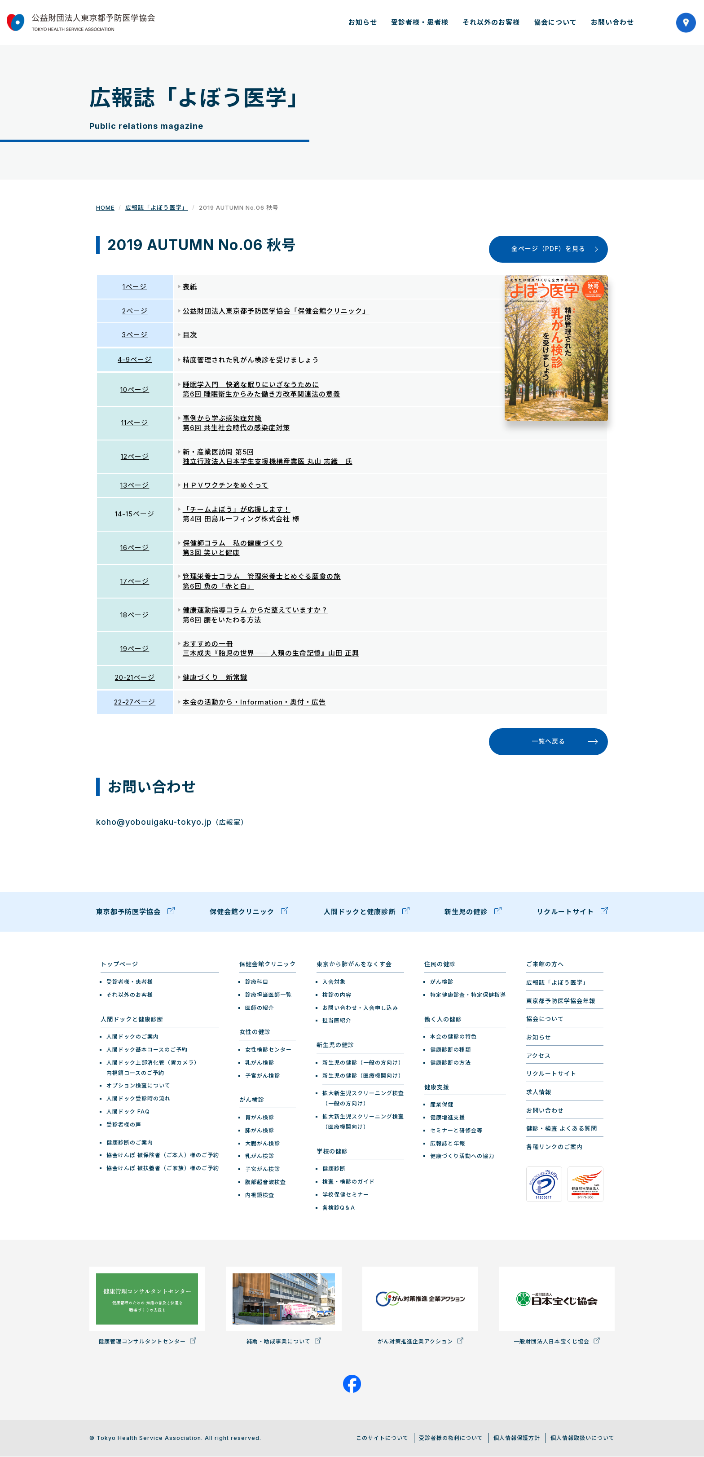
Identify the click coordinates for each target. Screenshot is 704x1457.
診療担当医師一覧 (268, 994)
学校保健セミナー (345, 1194)
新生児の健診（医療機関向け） (363, 1075)
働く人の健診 (443, 1019)
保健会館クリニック (249, 913)
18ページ (134, 615)
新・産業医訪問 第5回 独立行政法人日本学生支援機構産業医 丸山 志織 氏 (267, 457)
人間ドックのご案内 (132, 1037)
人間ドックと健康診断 (366, 913)
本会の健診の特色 (453, 1037)
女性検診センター (268, 1049)
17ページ (134, 581)
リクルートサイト (572, 913)
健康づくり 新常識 (215, 677)
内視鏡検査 (259, 1195)
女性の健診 (255, 1032)
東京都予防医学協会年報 (560, 1000)
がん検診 (251, 1100)
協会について (555, 22)
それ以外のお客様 (491, 22)
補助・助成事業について (283, 1306)
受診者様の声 (123, 1124)
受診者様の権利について (451, 1438)
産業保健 (441, 1104)
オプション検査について (138, 1086)
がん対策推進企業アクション (420, 1306)
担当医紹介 (337, 1020)
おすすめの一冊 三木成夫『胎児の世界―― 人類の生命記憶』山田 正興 (271, 648)
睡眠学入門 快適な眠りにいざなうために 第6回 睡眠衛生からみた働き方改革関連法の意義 (261, 389)
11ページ (134, 423)
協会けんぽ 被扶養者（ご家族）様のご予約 (162, 1168)
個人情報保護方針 (516, 1438)
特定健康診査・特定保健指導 (468, 994)
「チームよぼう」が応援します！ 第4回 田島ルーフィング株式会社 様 (241, 514)
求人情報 (538, 1092)
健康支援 (436, 1087)
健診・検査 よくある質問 (561, 1128)
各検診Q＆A (338, 1207)
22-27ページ (134, 702)
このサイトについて (382, 1438)
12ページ (135, 456)
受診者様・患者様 (420, 22)
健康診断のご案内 (129, 1142)
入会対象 (334, 981)
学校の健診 (332, 1151)
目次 (190, 334)
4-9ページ (135, 360)
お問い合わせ (612, 22)
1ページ (135, 286)
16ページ (134, 547)
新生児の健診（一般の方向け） (363, 1062)
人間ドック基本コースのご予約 (147, 1049)
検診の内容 (337, 994)
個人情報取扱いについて (582, 1438)
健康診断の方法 (450, 1062)
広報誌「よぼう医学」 (156, 207)
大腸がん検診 (262, 1143)
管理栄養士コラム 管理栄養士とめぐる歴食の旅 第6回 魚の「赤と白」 (262, 581)
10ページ (134, 389)
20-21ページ (135, 677)
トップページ (119, 964)
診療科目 (256, 981)
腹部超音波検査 (265, 1182)
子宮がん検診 (262, 1075)
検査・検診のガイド (348, 1181)
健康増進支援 (447, 1117)
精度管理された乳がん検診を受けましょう (251, 360)
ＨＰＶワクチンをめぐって (225, 485)
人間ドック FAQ (128, 1111)
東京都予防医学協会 (135, 913)
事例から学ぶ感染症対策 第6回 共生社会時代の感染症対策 (236, 423)
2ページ (135, 311)
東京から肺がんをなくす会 (354, 964)
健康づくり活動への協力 (462, 1156)
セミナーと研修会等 (456, 1130)
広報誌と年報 (447, 1143)
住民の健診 (440, 964)
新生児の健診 (473, 913)
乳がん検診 (259, 1062)
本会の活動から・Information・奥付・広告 (254, 702)
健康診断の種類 (450, 1049)
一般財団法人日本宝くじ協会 (557, 1306)
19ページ (134, 648)
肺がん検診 (259, 1130)
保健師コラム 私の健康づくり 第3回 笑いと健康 (233, 548)
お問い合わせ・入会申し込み (360, 1007)
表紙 (190, 286)
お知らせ (362, 22)
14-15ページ (134, 514)
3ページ (135, 334)
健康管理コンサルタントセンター (147, 1306)
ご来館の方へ (545, 964)
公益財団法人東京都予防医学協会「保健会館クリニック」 (276, 311)
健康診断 (334, 1169)
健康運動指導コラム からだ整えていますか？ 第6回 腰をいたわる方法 (255, 615)
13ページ (134, 485)
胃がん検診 (259, 1117)
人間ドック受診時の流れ (138, 1099)
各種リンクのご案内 (554, 1146)
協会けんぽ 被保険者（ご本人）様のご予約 (162, 1155)
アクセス (538, 1055)
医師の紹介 (259, 1007)
